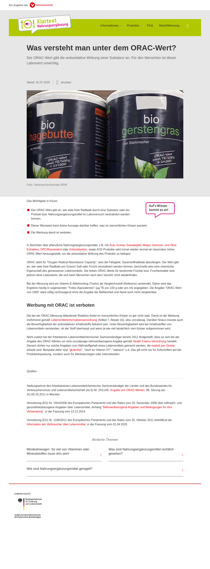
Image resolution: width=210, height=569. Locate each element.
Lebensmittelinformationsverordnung (74, 319)
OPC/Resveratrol (51, 249)
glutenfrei (75, 349)
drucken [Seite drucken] (66, 82)
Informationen (109, 25)
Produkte (133, 25)
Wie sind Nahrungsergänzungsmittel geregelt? (59, 469)
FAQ (150, 25)
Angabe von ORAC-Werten (127, 390)
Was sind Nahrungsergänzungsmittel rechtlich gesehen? (141, 451)
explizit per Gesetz (163, 345)
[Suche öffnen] (187, 26)
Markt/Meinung (169, 25)
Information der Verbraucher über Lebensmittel (56, 424)
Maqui (147, 245)
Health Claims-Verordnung (149, 341)
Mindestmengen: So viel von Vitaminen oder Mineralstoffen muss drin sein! (58, 451)
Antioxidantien (78, 249)
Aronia (120, 245)
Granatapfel (133, 245)
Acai (112, 245)
